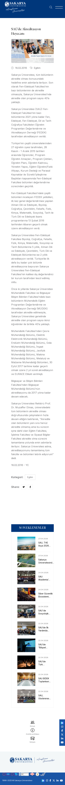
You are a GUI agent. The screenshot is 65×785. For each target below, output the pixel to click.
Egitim (35, 67)
